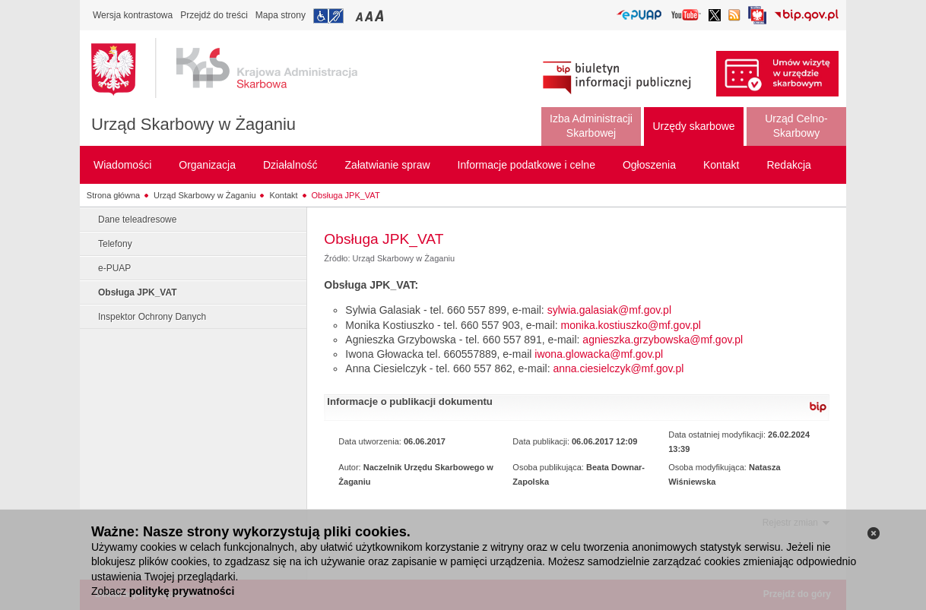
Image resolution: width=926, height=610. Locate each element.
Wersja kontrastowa (133, 15)
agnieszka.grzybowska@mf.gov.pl (662, 339)
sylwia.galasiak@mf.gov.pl (609, 310)
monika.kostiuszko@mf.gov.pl (631, 325)
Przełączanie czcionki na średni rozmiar (370, 15)
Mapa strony (280, 15)
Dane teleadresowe (137, 219)
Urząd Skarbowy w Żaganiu (193, 124)
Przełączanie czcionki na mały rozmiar (360, 15)
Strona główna (113, 195)
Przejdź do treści (214, 15)
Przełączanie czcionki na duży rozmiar (380, 15)
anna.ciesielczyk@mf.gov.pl (618, 368)
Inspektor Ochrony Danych (152, 316)
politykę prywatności (181, 591)
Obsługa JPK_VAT (346, 195)
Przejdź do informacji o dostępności (328, 16)
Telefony (115, 244)
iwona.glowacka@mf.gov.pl (598, 354)
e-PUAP (114, 268)
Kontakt (283, 195)
